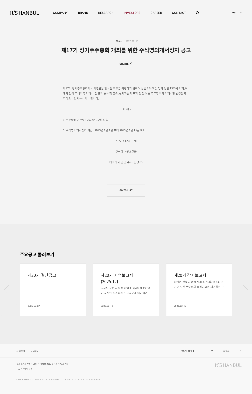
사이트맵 (20, 351)
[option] (53, 290)
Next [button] (245, 290)
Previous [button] (6, 290)
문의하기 (34, 351)
